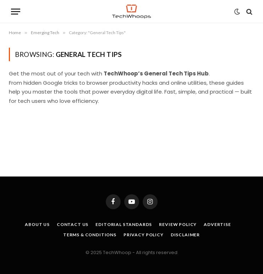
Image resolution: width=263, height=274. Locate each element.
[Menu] (15, 12)
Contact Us (72, 224)
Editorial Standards (123, 224)
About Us (37, 224)
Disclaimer (185, 234)
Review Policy (178, 224)
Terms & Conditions (89, 234)
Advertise (217, 224)
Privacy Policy (144, 234)
